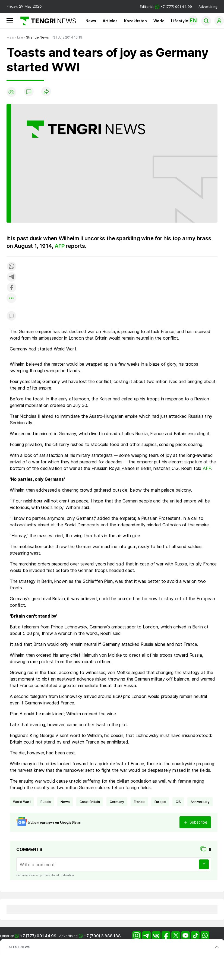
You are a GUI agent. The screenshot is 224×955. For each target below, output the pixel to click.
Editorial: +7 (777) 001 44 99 (166, 7)
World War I (22, 802)
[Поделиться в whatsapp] (11, 266)
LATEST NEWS (18, 947)
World (159, 20)
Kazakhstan (135, 20)
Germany (117, 802)
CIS (178, 802)
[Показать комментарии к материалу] (11, 316)
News (91, 20)
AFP (59, 246)
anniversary (200, 802)
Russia (45, 802)
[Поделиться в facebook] (11, 288)
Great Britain (90, 802)
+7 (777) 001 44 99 (38, 936)
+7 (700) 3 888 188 (102, 936)
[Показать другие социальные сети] (11, 298)
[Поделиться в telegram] (11, 277)
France (139, 802)
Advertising (207, 7)
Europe (160, 802)
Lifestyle (179, 20)
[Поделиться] (46, 92)
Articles (110, 20)
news (65, 802)
